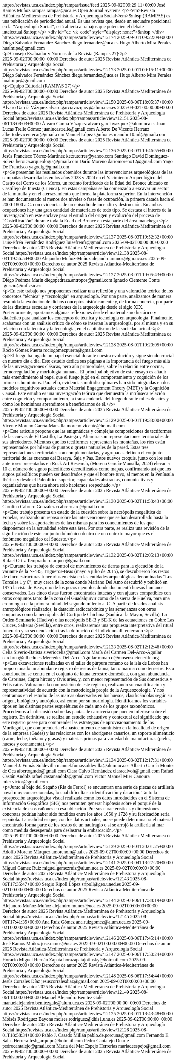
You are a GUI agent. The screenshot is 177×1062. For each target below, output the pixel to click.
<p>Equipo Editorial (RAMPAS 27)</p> (41, 85)
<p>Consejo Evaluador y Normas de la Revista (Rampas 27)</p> (64, 53)
